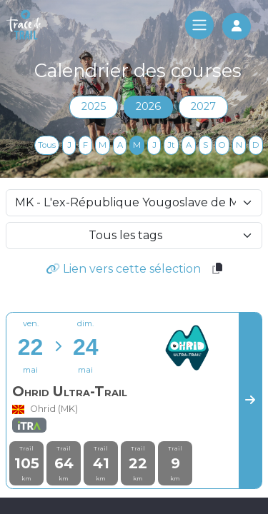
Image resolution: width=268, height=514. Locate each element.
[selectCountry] (134, 202)
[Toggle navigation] (199, 25)
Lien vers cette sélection (123, 269)
